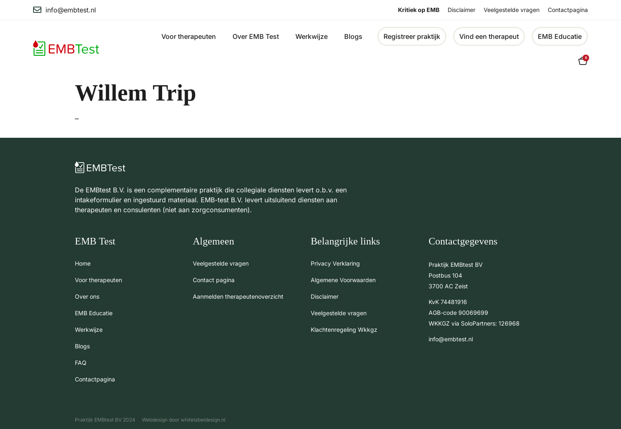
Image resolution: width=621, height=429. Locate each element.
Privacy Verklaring (335, 263)
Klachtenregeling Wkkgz (344, 329)
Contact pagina (214, 279)
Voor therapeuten (188, 36)
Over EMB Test (256, 36)
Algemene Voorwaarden (343, 279)
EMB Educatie (94, 312)
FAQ (80, 362)
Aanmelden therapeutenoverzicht (238, 296)
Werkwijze (311, 36)
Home (83, 263)
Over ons (87, 296)
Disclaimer (461, 9)
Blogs (353, 36)
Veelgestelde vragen (511, 9)
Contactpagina (568, 9)
